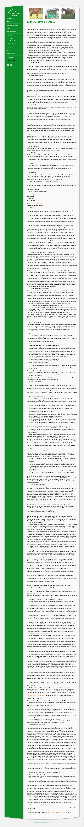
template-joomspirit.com (83, 821)
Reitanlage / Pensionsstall (11, 39)
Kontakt (10, 47)
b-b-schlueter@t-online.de (37, 203)
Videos (9, 28)
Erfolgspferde (12, 43)
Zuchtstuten (11, 31)
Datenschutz (11, 60)
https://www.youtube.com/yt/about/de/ (35, 695)
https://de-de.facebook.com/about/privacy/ (63, 660)
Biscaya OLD (11, 53)
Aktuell (10, 21)
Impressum (10, 57)
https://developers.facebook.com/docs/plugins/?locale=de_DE (46, 630)
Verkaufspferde (12, 25)
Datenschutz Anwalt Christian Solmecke (46, 813)
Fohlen (9, 35)
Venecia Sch (11, 50)
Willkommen (11, 18)
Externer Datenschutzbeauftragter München (58, 812)
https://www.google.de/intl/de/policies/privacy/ (37, 720)
